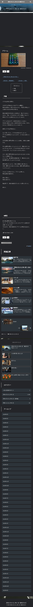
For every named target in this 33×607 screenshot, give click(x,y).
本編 (15, 88)
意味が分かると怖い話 (6, 242)
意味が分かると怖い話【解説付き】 (16, 1)
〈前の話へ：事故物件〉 (8, 80)
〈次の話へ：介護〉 (22, 80)
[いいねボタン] (4, 71)
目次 (15, 85)
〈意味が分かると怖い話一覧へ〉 (11, 76)
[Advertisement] (16, 29)
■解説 (15, 90)
